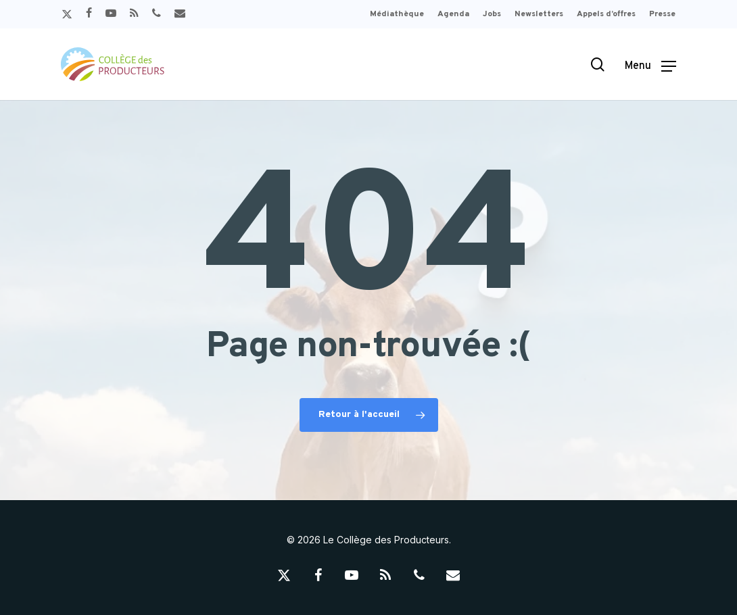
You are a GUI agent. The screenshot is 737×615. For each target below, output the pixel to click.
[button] (650, 64)
